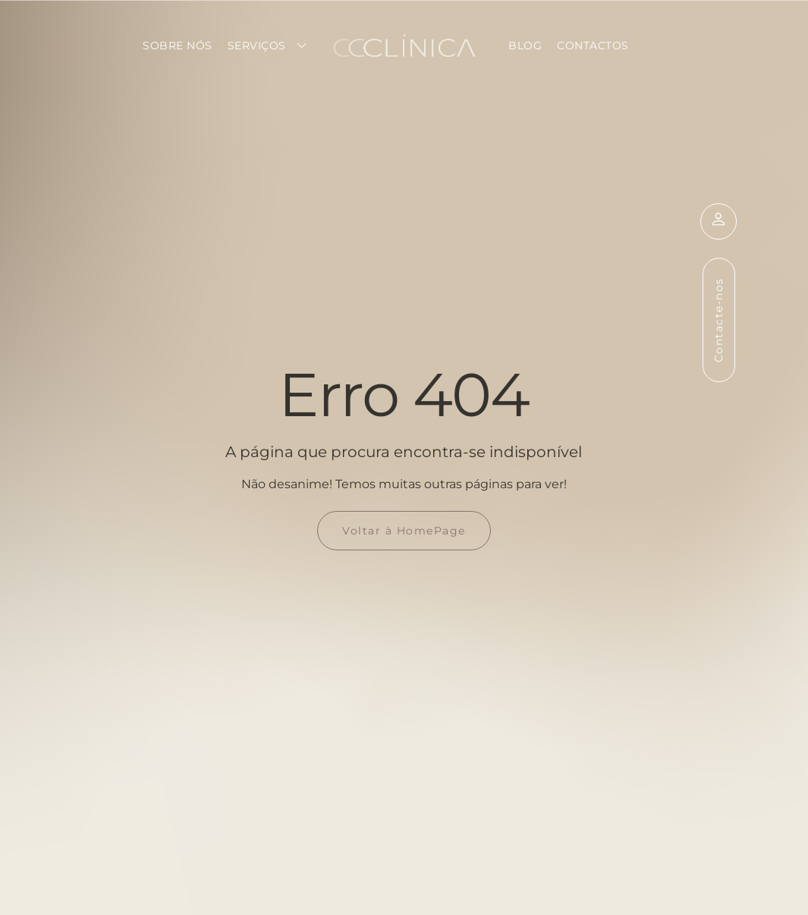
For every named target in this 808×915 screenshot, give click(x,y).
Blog (525, 45)
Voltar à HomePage (404, 530)
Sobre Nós (177, 45)
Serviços (257, 45)
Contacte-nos (718, 319)
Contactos (593, 45)
